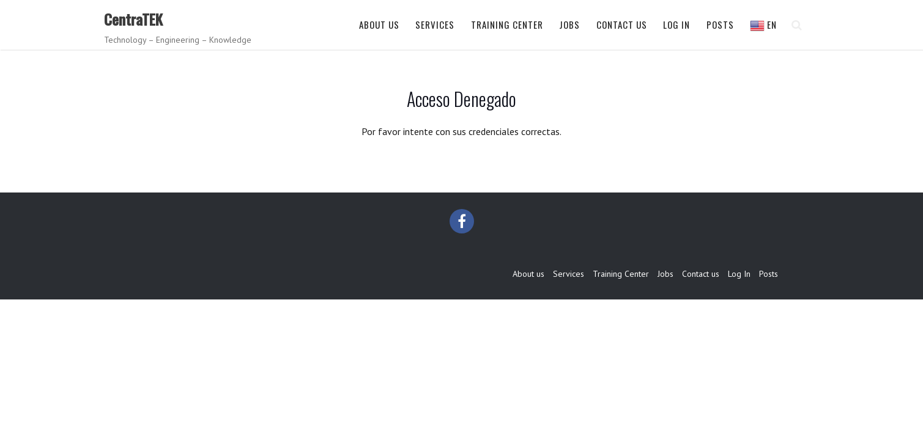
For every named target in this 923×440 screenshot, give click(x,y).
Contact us (621, 24)
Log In (676, 24)
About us (379, 24)
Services (434, 24)
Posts (720, 24)
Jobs (569, 24)
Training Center (507, 24)
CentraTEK (133, 19)
